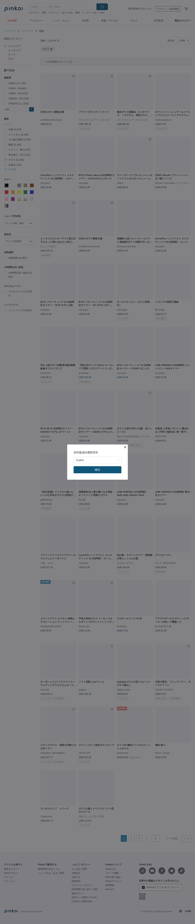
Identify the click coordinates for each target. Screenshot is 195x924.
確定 (97, 469)
